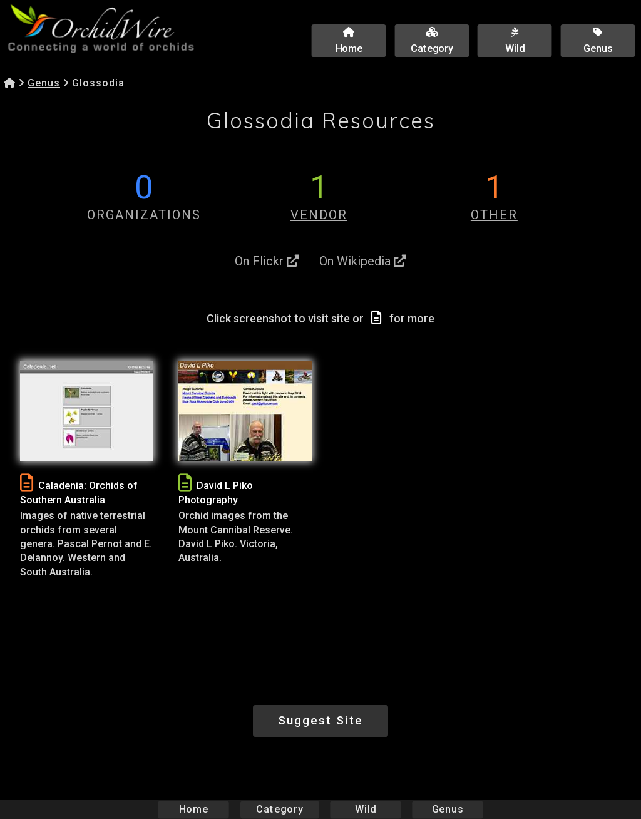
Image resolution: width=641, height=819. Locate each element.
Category (280, 809)
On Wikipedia (362, 261)
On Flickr (267, 261)
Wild (365, 809)
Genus (44, 83)
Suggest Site (320, 720)
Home (193, 809)
